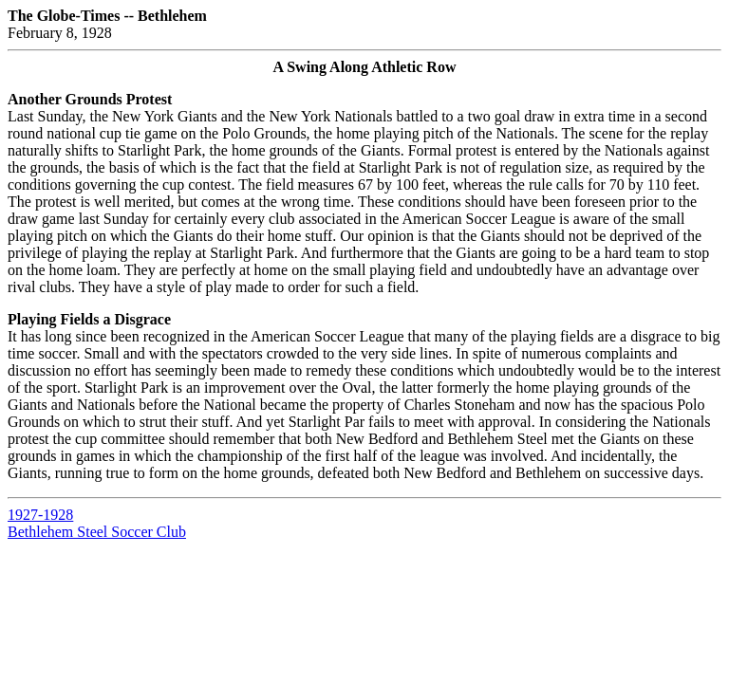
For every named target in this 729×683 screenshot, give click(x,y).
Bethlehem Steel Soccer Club (97, 532)
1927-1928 (40, 515)
